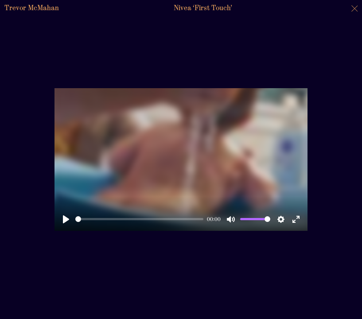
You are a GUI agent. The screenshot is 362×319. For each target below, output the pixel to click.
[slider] (139, 219)
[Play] (66, 219)
